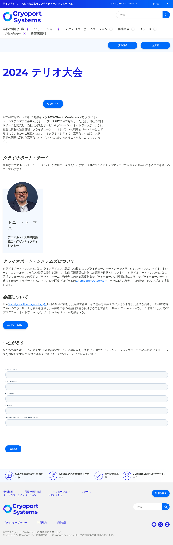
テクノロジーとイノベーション (19, 495)
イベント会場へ (15, 325)
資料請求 (122, 45)
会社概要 (8, 491)
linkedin (167, 524)
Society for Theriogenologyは (27, 304)
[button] (156, 3)
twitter (160, 524)
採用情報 (61, 522)
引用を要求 (160, 493)
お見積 (155, 45)
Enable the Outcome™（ (93, 280)
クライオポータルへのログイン (123, 3)
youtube (154, 524)
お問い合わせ (55, 495)
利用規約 (42, 522)
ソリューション (61, 491)
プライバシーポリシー (15, 522)
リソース (86, 491)
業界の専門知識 (33, 491)
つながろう (53, 103)
